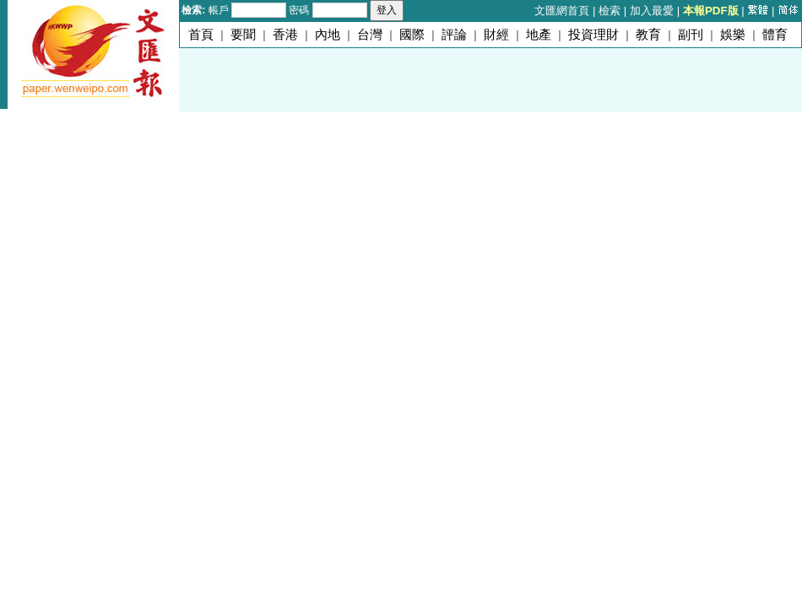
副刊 (690, 34)
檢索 (609, 10)
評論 (454, 34)
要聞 (243, 34)
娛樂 (732, 34)
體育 (775, 34)
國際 (412, 34)
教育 (648, 34)
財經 (496, 34)
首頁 (201, 34)
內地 (327, 34)
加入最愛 (652, 10)
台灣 (369, 34)
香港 (285, 34)
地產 (538, 34)
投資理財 (593, 34)
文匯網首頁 (561, 10)
